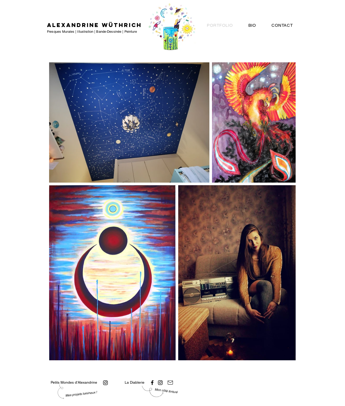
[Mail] (170, 383)
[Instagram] (105, 383)
